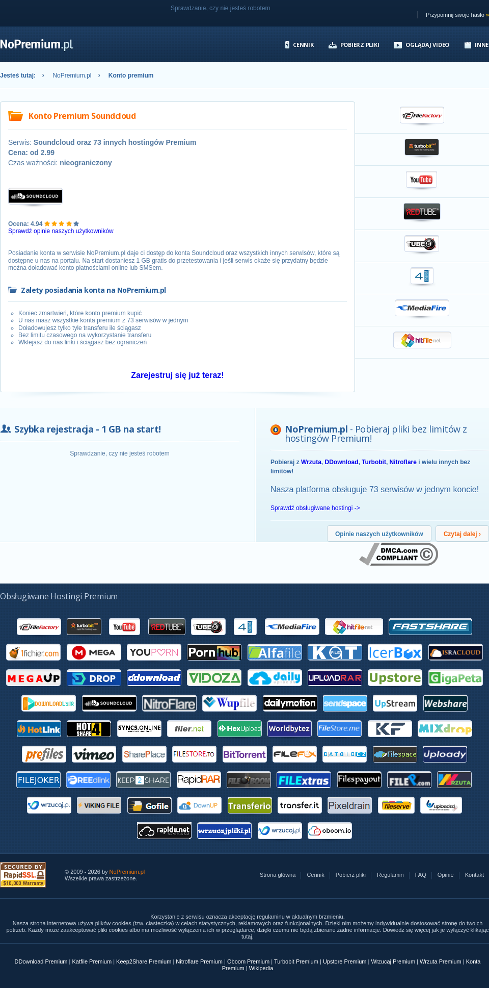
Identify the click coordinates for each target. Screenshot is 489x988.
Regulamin (390, 875)
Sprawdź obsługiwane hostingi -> (315, 508)
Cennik (303, 44)
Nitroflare (403, 462)
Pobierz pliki (359, 44)
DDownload (341, 462)
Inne (481, 44)
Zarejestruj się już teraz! (177, 375)
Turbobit (374, 462)
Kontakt (474, 875)
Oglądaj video (427, 44)
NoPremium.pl (71, 75)
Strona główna (277, 875)
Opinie (446, 875)
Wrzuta (311, 462)
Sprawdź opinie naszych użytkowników (61, 231)
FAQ (420, 875)
